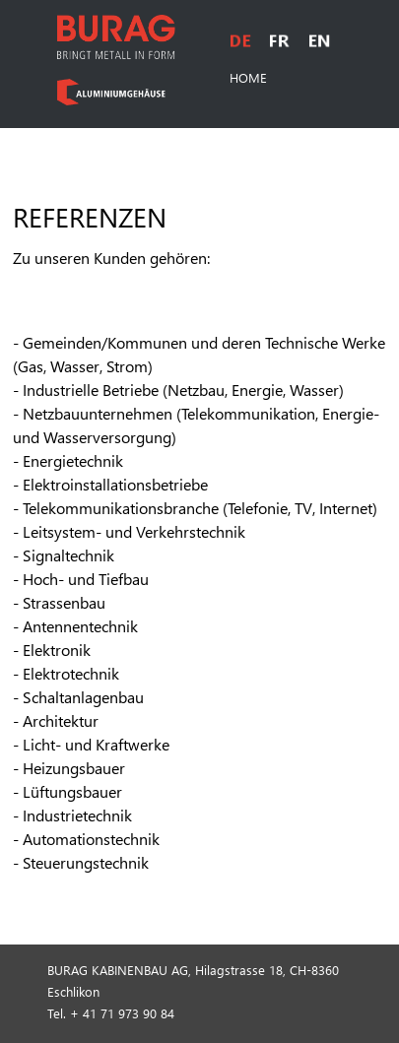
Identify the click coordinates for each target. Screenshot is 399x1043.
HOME (248, 77)
